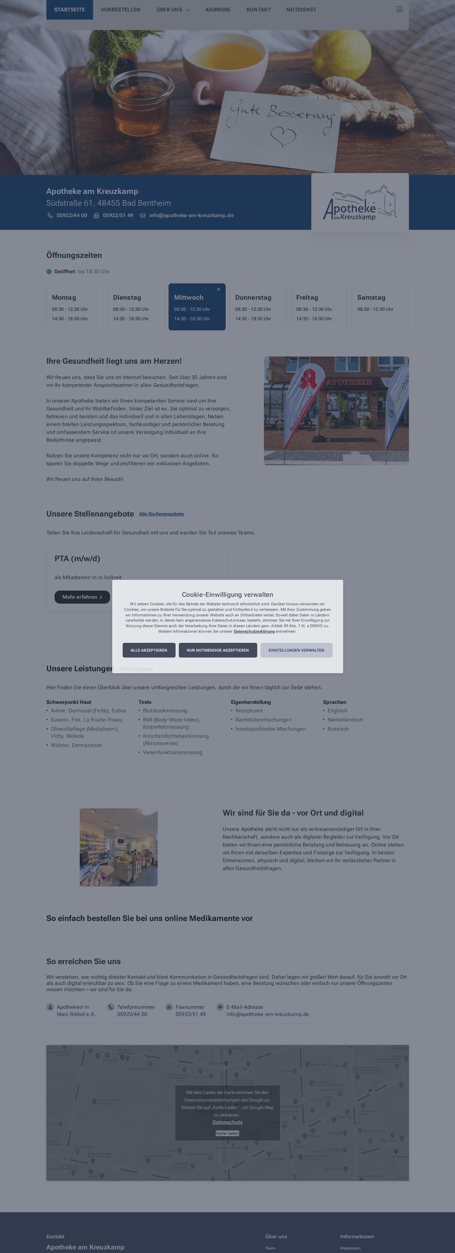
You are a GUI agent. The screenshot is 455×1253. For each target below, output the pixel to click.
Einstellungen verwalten (296, 650)
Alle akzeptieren (149, 650)
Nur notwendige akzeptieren (218, 650)
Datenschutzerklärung (254, 631)
